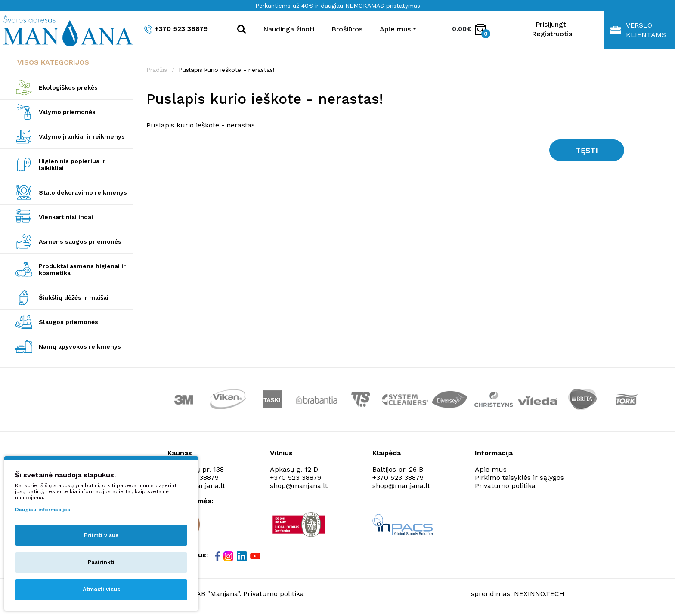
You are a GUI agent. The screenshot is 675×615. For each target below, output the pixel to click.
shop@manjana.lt (299, 486)
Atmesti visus (101, 589)
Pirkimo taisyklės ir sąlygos (519, 477)
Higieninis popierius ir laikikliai (72, 164)
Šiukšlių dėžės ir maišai (73, 297)
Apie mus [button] (395, 29)
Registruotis (552, 34)
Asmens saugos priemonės (80, 241)
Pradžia (156, 69)
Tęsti (587, 150)
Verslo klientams (638, 30)
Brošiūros (346, 29)
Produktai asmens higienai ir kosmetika (82, 269)
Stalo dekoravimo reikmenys (83, 192)
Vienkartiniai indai (66, 216)
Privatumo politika (505, 486)
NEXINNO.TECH (539, 594)
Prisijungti (552, 24)
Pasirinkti (101, 562)
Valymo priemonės (67, 111)
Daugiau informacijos (42, 510)
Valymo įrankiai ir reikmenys (82, 136)
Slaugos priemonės (68, 321)
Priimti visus (101, 535)
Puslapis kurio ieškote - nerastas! (227, 69)
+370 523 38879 (176, 29)
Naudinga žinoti (288, 29)
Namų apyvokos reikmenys (80, 346)
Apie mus (491, 469)
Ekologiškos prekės (68, 87)
